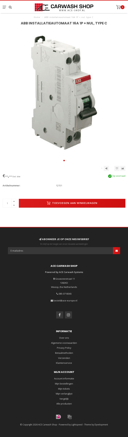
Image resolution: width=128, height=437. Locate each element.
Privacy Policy (64, 347)
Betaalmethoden (64, 352)
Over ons (64, 337)
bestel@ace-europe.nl (65, 300)
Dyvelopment (101, 424)
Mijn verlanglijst (64, 393)
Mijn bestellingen (64, 383)
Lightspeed (76, 424)
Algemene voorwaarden (64, 342)
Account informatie (64, 378)
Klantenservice (64, 362)
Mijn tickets (64, 388)
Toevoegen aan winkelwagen (72, 203)
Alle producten (64, 403)
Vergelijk (64, 398)
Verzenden (64, 358)
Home (37, 17)
